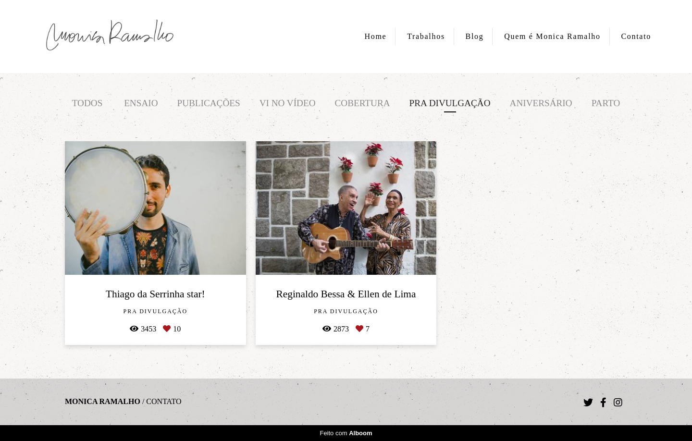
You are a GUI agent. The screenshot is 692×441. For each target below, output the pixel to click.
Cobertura (362, 103)
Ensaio (141, 103)
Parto (606, 103)
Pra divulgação (450, 103)
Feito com (346, 433)
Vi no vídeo (288, 103)
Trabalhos (426, 36)
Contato (636, 36)
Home (376, 36)
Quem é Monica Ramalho (552, 36)
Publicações (208, 103)
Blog (475, 36)
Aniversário (541, 103)
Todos (87, 103)
